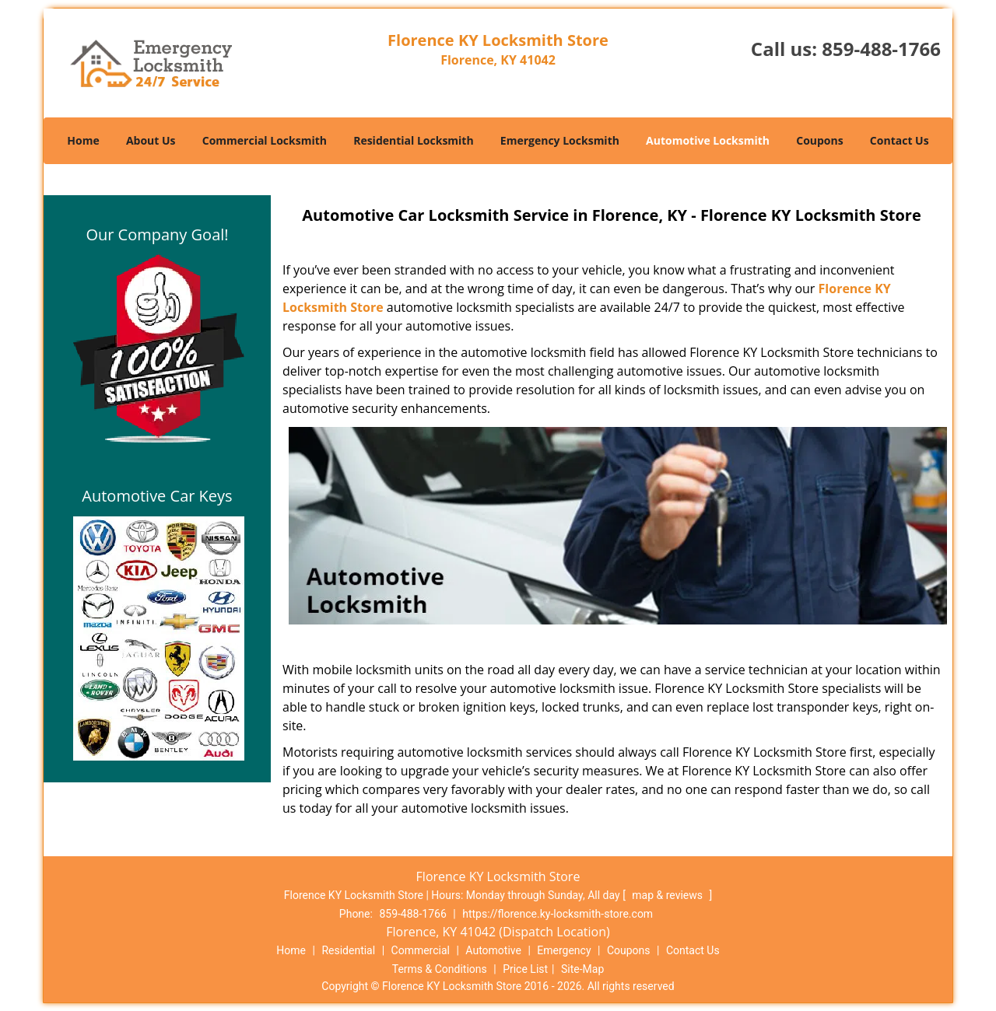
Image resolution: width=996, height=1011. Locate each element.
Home (83, 140)
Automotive (493, 950)
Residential (348, 950)
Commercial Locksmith (264, 140)
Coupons (819, 140)
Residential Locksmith (413, 140)
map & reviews (668, 895)
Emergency (564, 950)
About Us (151, 140)
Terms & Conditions (439, 969)
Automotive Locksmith (708, 140)
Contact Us (899, 140)
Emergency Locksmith (559, 140)
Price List (525, 969)
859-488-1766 (881, 48)
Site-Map (582, 969)
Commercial (420, 950)
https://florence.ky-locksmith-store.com (557, 914)
